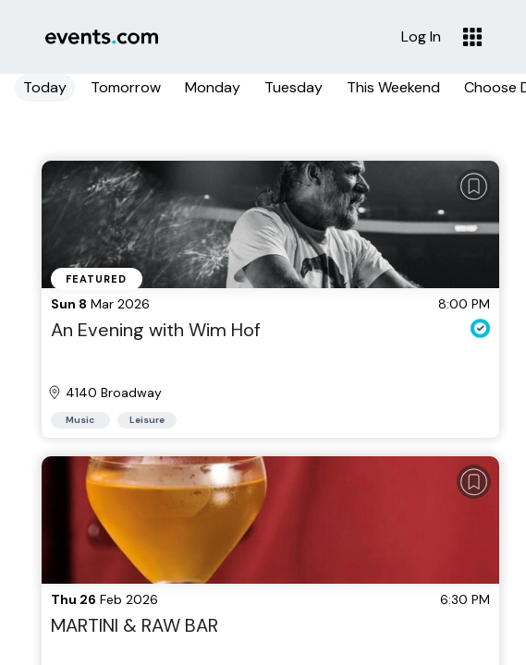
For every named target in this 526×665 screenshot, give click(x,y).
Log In (421, 37)
